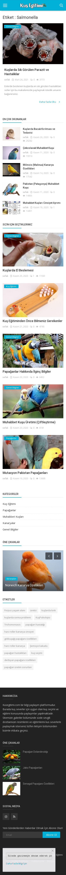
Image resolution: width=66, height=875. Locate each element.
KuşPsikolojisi (43, 617)
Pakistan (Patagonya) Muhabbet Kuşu (41, 185)
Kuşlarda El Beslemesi (18, 270)
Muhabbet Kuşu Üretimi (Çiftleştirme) (29, 422)
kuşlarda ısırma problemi (17, 617)
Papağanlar (9, 510)
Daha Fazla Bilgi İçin (16, 863)
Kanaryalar (9, 523)
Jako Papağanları (32, 767)
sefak (7, 79)
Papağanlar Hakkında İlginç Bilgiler (27, 371)
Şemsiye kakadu (39, 645)
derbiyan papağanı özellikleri (20, 660)
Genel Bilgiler (10, 529)
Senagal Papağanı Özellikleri (38, 783)
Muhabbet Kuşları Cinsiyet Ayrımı (42, 202)
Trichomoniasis (12, 624)
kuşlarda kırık (49, 610)
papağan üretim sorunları (18, 667)
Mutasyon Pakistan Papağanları (25, 473)
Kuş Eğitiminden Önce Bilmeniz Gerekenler (32, 321)
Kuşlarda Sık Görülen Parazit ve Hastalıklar (26, 72)
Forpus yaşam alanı (14, 610)
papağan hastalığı (35, 624)
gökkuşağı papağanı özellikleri (20, 638)
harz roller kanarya (14, 645)
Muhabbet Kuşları (13, 516)
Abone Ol (51, 834)
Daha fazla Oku (50, 101)
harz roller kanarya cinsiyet (19, 631)
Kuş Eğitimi (9, 504)
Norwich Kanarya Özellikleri (24, 585)
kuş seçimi (36, 653)
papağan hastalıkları (15, 653)
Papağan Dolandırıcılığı (35, 751)
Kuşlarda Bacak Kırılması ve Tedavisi (39, 131)
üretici (33, 610)
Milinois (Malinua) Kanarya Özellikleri (38, 166)
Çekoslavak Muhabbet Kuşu (38, 148)
